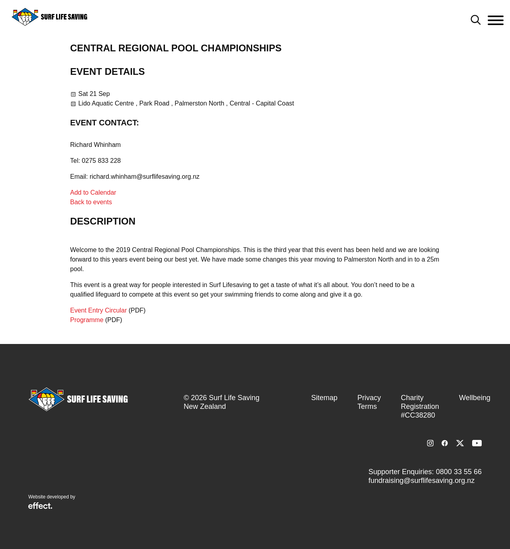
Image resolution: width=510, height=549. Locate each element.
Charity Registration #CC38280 (420, 406)
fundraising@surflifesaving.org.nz (422, 481)
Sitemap (324, 398)
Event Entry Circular (98, 310)
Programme (87, 320)
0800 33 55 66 (459, 472)
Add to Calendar (93, 192)
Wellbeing (474, 398)
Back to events (91, 202)
